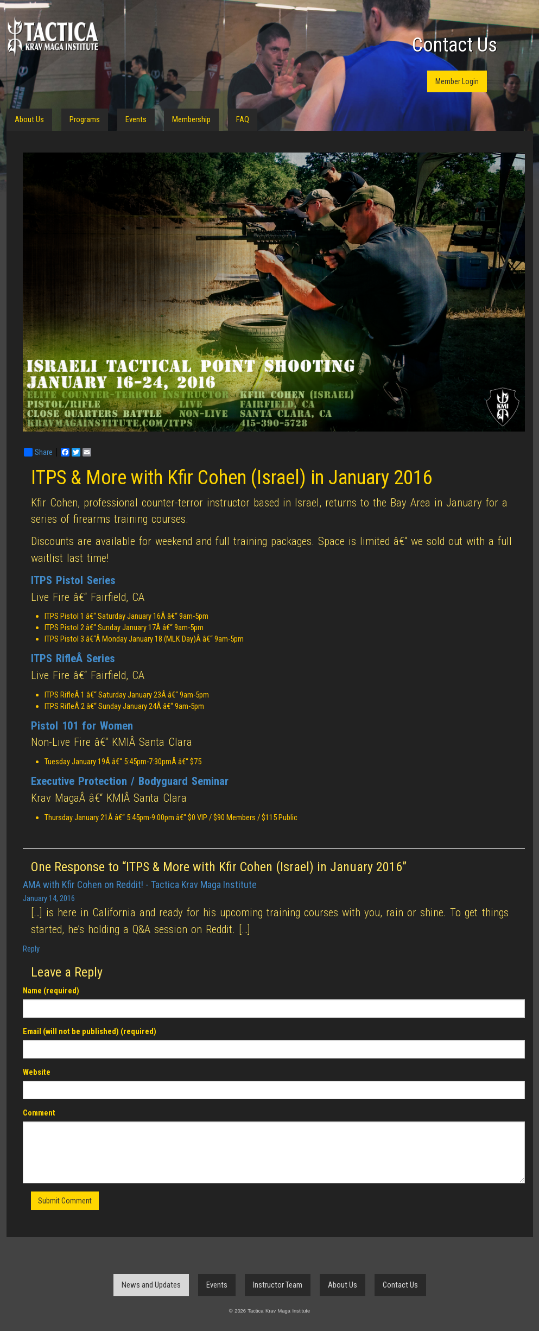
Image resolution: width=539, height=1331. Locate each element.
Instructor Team (277, 1285)
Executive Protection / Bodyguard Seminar (130, 781)
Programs (84, 119)
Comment (39, 1113)
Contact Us (454, 45)
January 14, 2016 (49, 898)
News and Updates (151, 1285)
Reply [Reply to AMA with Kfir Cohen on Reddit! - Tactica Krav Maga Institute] (31, 949)
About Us (29, 119)
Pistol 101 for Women (82, 725)
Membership (191, 119)
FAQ (242, 119)
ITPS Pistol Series (73, 580)
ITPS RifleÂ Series (73, 658)
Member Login (457, 81)
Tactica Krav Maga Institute (53, 36)
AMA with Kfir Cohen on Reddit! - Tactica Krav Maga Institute (140, 884)
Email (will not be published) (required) (89, 1031)
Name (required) (51, 991)
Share (38, 452)
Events (136, 119)
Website (36, 1072)
